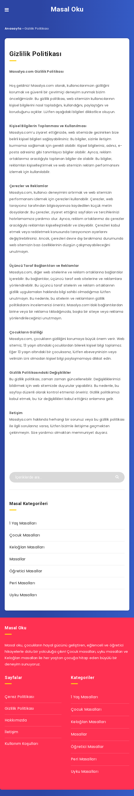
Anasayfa (13, 28)
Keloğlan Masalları (26, 547)
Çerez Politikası (19, 696)
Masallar (17, 559)
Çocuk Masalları (24, 535)
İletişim (11, 732)
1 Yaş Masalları (23, 523)
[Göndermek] (117, 476)
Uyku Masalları (23, 595)
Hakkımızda (16, 720)
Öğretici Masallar (25, 571)
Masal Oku (67, 9)
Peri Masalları (22, 583)
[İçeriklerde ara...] (67, 477)
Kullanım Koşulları (21, 743)
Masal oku (14, 645)
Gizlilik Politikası (19, 708)
